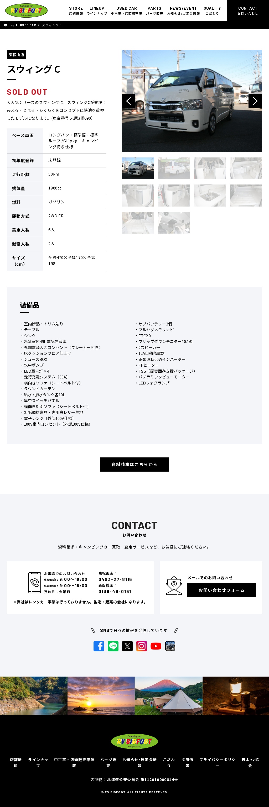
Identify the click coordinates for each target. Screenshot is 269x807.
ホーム (9, 25)
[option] (192, 101)
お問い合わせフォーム (222, 590)
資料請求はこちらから (134, 464)
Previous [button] (128, 101)
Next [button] (255, 101)
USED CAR (28, 25)
